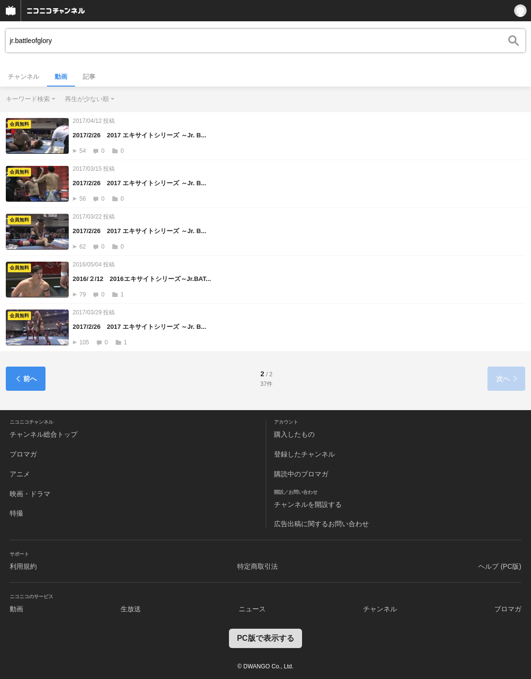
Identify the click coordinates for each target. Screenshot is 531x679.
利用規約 (23, 566)
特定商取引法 (257, 566)
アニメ (20, 474)
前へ (26, 379)
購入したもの (294, 434)
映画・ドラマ (30, 494)
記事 (89, 76)
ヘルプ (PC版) (499, 566)
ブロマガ (23, 454)
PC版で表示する (265, 638)
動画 (61, 76)
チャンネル (23, 76)
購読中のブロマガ (301, 474)
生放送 (131, 609)
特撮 (16, 513)
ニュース (252, 609)
